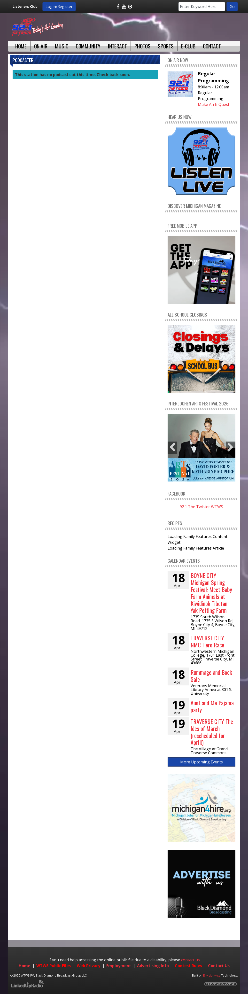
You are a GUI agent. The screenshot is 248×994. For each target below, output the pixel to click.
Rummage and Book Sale (211, 675)
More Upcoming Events (201, 762)
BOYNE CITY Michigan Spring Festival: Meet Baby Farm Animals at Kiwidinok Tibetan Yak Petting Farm (211, 592)
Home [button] (21, 46)
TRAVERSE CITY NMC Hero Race (207, 641)
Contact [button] (212, 46)
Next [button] (230, 448)
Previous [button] (172, 448)
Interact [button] (117, 46)
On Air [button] (40, 46)
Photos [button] (142, 46)
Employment (118, 965)
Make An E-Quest (213, 104)
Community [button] (88, 46)
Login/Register (59, 6)
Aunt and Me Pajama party (212, 706)
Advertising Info (153, 965)
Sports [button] (166, 46)
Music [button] (61, 46)
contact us (190, 960)
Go (232, 6)
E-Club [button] (188, 46)
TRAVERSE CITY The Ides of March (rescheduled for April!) (212, 731)
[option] (201, 447)
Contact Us (219, 965)
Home (24, 965)
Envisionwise (211, 975)
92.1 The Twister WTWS (201, 506)
